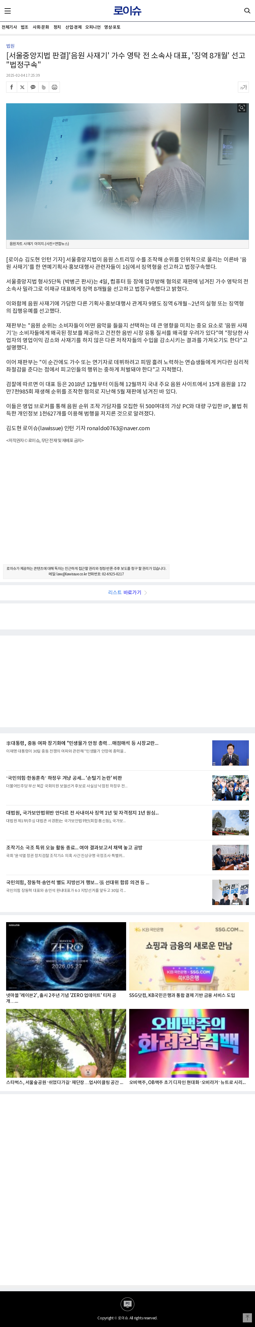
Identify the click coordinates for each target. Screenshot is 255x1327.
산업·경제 (73, 27)
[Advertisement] (127, 509)
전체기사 (9, 27)
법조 (24, 27)
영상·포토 (112, 27)
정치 (57, 27)
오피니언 (92, 27)
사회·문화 (41, 27)
